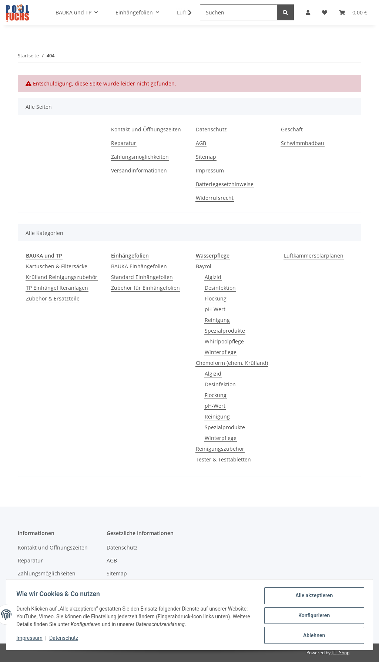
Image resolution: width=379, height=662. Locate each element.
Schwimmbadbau (302, 143)
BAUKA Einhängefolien (139, 266)
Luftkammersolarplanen (313, 255)
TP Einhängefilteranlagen (57, 287)
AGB (201, 143)
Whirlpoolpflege (224, 341)
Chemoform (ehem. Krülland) (232, 362)
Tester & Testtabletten (223, 459)
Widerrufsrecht (215, 197)
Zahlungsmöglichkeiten (140, 156)
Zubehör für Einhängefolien (145, 287)
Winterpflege (221, 352)
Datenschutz (211, 129)
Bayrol (203, 266)
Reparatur (123, 143)
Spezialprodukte (225, 330)
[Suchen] (238, 12)
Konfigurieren (312, 616)
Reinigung (217, 319)
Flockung (216, 298)
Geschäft (292, 129)
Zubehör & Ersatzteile (53, 298)
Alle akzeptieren (312, 597)
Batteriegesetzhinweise (225, 184)
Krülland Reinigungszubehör (61, 276)
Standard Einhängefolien (142, 276)
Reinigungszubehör (220, 448)
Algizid (213, 276)
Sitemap (206, 156)
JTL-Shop (340, 652)
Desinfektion (220, 287)
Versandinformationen (139, 170)
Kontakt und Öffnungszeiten (146, 129)
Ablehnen (312, 636)
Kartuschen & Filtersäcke (56, 266)
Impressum (210, 170)
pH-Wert (215, 309)
